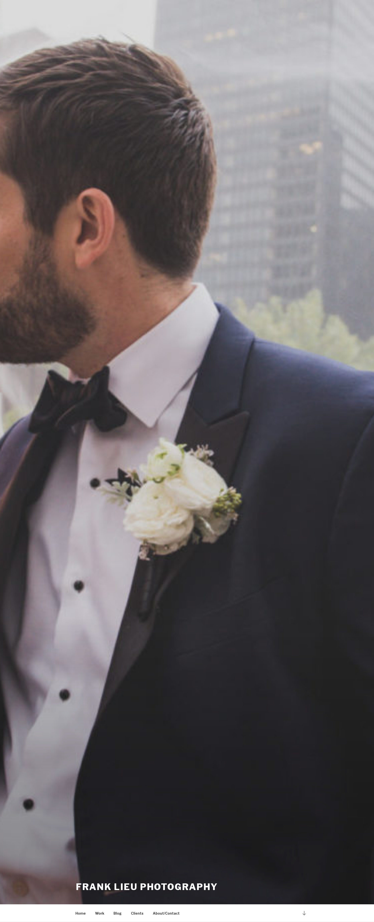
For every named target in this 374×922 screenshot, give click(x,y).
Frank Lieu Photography (147, 886)
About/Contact (166, 913)
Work (99, 913)
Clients (137, 913)
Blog (118, 913)
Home (80, 913)
